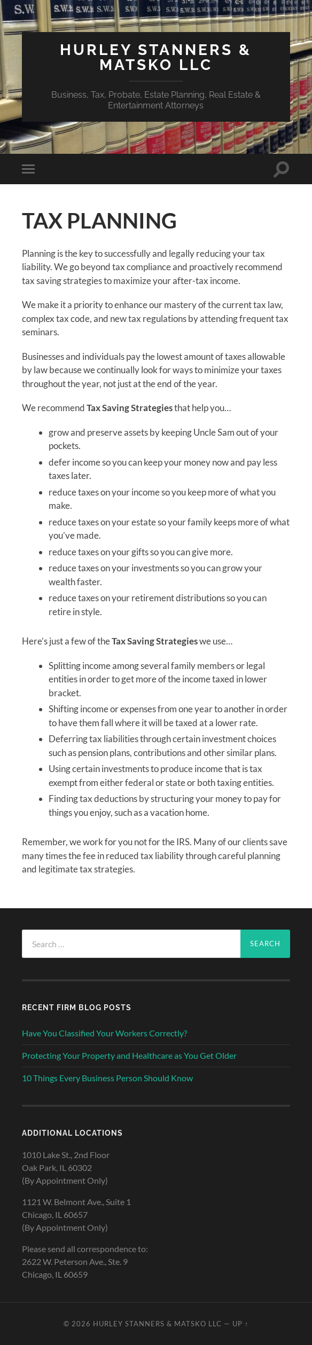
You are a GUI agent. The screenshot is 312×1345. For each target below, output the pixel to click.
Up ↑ (240, 1323)
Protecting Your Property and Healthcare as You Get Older (129, 1055)
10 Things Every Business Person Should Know (107, 1078)
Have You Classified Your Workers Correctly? (104, 1033)
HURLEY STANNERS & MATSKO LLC (156, 57)
